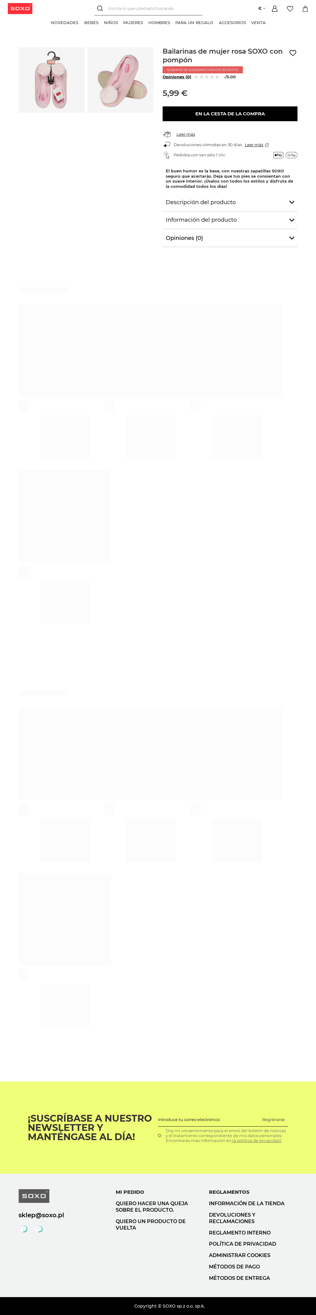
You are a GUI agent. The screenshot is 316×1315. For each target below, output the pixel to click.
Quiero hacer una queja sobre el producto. (152, 1207)
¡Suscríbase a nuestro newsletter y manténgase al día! (90, 1128)
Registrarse (273, 1119)
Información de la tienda (247, 1203)
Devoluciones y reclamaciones (232, 1218)
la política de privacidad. (256, 1140)
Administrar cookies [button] (239, 1255)
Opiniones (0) (177, 76)
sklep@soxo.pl (41, 1215)
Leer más (186, 134)
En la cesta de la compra (230, 114)
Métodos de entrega (239, 1278)
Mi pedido (130, 1192)
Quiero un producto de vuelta (151, 1224)
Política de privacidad (242, 1244)
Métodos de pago (234, 1267)
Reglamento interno (240, 1233)
